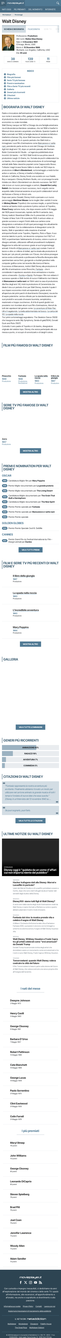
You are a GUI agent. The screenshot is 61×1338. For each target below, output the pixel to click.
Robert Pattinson (19, 1052)
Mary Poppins (21, 627)
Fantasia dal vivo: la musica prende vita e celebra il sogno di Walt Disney (33, 918)
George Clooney (19, 1026)
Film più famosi (14, 77)
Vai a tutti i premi (30, 550)
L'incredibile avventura (26, 610)
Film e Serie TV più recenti (18, 86)
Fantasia (39, 269)
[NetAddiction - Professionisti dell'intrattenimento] (36, 1318)
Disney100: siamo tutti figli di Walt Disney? (34, 901)
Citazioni (11, 95)
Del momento (35, 9)
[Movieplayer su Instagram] (30, 1282)
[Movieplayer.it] (15, 3)
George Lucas (18, 1077)
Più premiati (19, 9)
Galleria (10, 89)
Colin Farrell (17, 1116)
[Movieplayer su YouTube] (35, 1282)
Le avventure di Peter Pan (45, 308)
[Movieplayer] (30, 1277)
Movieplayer (6, 15)
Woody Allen (17, 1245)
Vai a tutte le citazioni (30, 820)
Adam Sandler (18, 1258)
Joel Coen (16, 1220)
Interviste (50, 9)
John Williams (18, 1155)
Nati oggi (6, 9)
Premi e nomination (15, 83)
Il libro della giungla (24, 575)
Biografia (11, 74)
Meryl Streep (17, 1142)
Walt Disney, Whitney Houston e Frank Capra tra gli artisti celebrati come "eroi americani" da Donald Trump (35, 942)
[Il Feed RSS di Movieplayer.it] (40, 1282)
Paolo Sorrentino (19, 1090)
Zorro (4, 439)
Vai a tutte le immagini (30, 727)
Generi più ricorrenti (16, 92)
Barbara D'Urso (19, 1039)
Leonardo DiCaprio (21, 1181)
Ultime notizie (13, 98)
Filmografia (34, 29)
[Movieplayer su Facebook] (20, 1282)
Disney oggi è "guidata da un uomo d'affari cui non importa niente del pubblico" (30, 871)
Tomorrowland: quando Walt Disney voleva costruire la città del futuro (34, 961)
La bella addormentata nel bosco (32, 311)
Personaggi (19, 15)
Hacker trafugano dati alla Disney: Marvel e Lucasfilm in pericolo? (34, 883)
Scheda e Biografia (14, 29)
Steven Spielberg (19, 1194)
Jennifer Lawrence (20, 1232)
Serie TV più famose (16, 80)
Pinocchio (6, 376)
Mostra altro (30, 392)
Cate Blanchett (18, 1064)
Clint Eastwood (18, 1103)
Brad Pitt (15, 1207)
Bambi (30, 275)
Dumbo (22, 275)
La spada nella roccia (14, 314)
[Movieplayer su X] (25, 1282)
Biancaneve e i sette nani (29, 248)
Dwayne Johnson (20, 1000)
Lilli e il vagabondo (9, 311)
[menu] (3, 3)
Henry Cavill (17, 1013)
